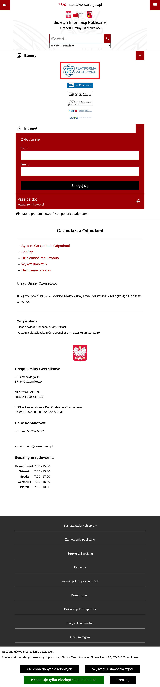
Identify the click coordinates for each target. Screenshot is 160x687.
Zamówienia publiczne (80, 539)
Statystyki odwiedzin (80, 623)
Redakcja (80, 567)
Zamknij (123, 680)
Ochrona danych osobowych (49, 669)
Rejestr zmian (80, 595)
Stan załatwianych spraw (80, 525)
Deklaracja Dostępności (80, 609)
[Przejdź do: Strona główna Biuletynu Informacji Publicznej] (17, 214)
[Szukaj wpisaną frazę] (107, 38)
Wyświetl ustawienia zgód (112, 669)
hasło (25, 164)
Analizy (27, 252)
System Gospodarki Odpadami (45, 246)
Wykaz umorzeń (34, 264)
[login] (80, 155)
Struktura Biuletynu (80, 553)
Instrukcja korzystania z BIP (80, 581)
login (24, 148)
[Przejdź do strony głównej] (80, 21)
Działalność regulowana (40, 258)
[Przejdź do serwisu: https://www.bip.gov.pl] (80, 4)
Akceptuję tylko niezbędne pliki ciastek (64, 680)
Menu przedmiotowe (36, 214)
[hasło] (80, 171)
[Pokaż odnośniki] (5, 5)
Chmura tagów (80, 637)
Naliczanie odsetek (36, 270)
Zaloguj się (80, 186)
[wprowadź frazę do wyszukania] (76, 38)
